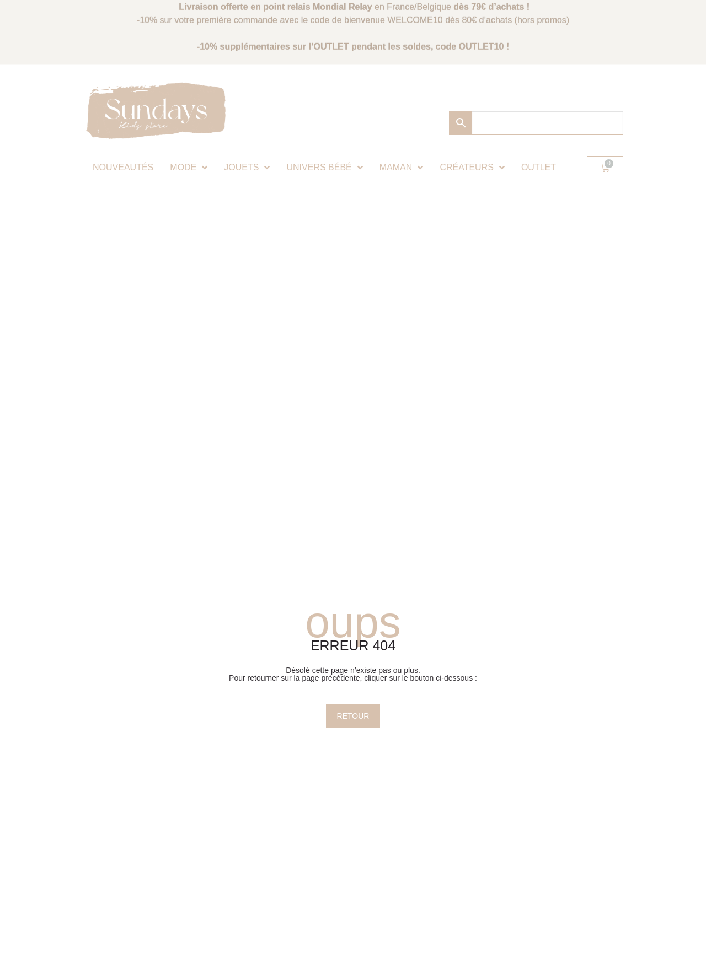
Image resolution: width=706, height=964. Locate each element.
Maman (401, 167)
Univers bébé (324, 167)
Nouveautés (123, 167)
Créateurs (472, 167)
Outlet (538, 167)
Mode (188, 167)
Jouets (247, 167)
